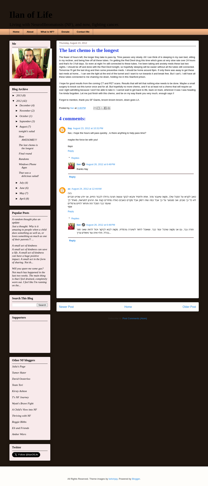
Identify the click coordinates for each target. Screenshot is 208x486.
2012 (19, 100)
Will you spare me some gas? (28, 268)
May (22, 193)
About (30, 31)
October (24, 116)
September (26, 121)
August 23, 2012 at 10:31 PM (88, 128)
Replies (75, 158)
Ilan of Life (30, 15)
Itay (70, 128)
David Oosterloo (21, 378)
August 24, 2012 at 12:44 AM (87, 188)
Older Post (189, 306)
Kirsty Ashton (19, 391)
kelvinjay (113, 478)
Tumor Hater (19, 372)
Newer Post (66, 306)
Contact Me (83, 31)
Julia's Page (19, 366)
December (25, 105)
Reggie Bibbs (19, 421)
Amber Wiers (19, 434)
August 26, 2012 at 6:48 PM (100, 164)
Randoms (24, 159)
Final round (25, 153)
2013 (19, 95)
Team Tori (17, 385)
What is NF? (47, 31)
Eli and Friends (20, 428)
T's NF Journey (20, 397)
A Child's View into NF (24, 409)
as (69, 188)
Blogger (136, 478)
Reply (71, 151)
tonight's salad (27, 131)
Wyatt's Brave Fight (22, 403)
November (25, 110)
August (24, 126)
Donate (66, 31)
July (22, 182)
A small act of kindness (24, 245)
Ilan (79, 164)
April (23, 198)
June (22, 188)
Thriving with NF (21, 415)
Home (16, 31)
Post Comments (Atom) (135, 318)
